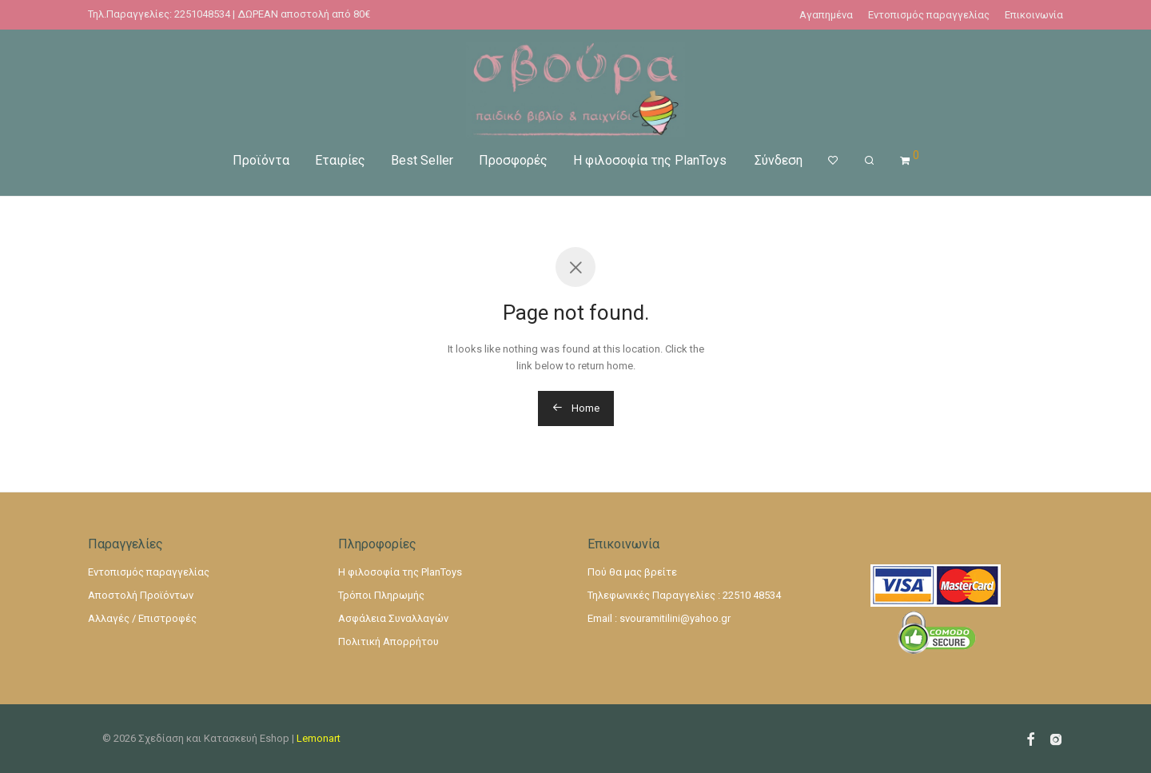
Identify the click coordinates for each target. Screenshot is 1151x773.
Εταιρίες (340, 159)
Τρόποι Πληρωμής (381, 595)
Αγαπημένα (826, 15)
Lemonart (319, 738)
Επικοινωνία (1034, 15)
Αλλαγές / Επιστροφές (142, 618)
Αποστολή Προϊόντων (140, 595)
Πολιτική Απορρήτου (388, 641)
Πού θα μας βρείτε (632, 572)
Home (575, 408)
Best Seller (422, 159)
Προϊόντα (261, 159)
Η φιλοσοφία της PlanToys (650, 159)
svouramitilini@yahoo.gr (675, 618)
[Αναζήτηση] (869, 160)
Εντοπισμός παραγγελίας (929, 15)
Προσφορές (513, 159)
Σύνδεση (779, 159)
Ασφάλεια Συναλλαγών (393, 618)
